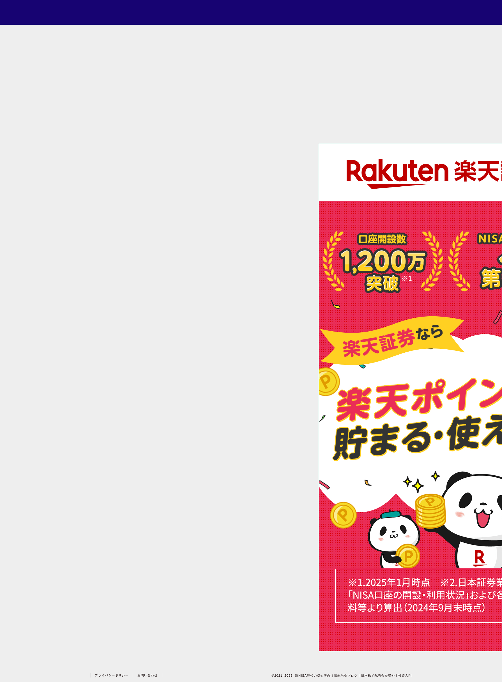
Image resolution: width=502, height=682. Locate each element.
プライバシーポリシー (112, 675)
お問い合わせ (147, 675)
